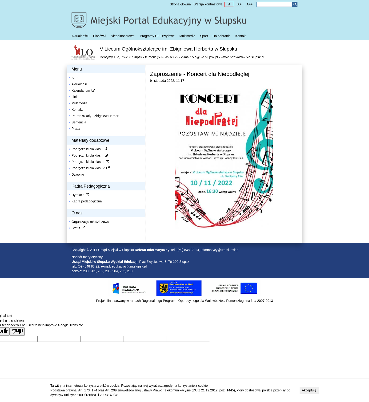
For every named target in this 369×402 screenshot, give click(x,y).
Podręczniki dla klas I (90, 149)
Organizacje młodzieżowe (90, 222)
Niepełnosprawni (123, 36)
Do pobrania (221, 36)
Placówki (99, 36)
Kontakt (240, 36)
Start (75, 78)
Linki (75, 97)
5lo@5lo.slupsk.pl (205, 57)
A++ (249, 4)
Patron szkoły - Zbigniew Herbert (95, 116)
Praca (76, 128)
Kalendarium (84, 90)
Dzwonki (78, 174)
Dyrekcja (81, 195)
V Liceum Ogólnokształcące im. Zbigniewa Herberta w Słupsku (168, 48)
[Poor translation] (17, 331)
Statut (79, 228)
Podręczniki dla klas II (90, 155)
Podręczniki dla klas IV (91, 168)
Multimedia (187, 36)
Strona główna (180, 4)
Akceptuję (309, 390)
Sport (204, 36)
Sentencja (79, 122)
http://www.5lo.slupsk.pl (247, 57)
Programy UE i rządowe (157, 36)
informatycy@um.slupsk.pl (220, 250)
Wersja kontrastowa (208, 4)
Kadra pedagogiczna (87, 201)
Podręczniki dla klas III (91, 162)
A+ (238, 4)
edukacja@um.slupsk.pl (129, 266)
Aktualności (80, 36)
